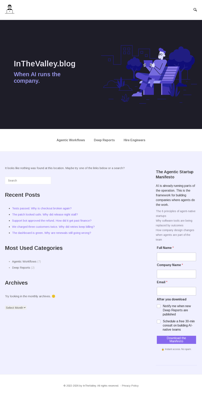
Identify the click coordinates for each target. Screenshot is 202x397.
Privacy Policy (130, 385)
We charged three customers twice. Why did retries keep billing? (53, 226)
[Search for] (28, 180)
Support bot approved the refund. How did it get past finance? (52, 220)
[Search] (42, 182)
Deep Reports (104, 140)
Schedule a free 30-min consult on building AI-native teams (179, 325)
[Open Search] (195, 10)
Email (162, 282)
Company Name (170, 265)
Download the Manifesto (176, 339)
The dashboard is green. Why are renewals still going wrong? (51, 232)
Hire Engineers (134, 140)
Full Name (165, 247)
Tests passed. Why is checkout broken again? (42, 208)
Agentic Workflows (71, 140)
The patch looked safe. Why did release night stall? (45, 214)
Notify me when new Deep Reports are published (177, 310)
